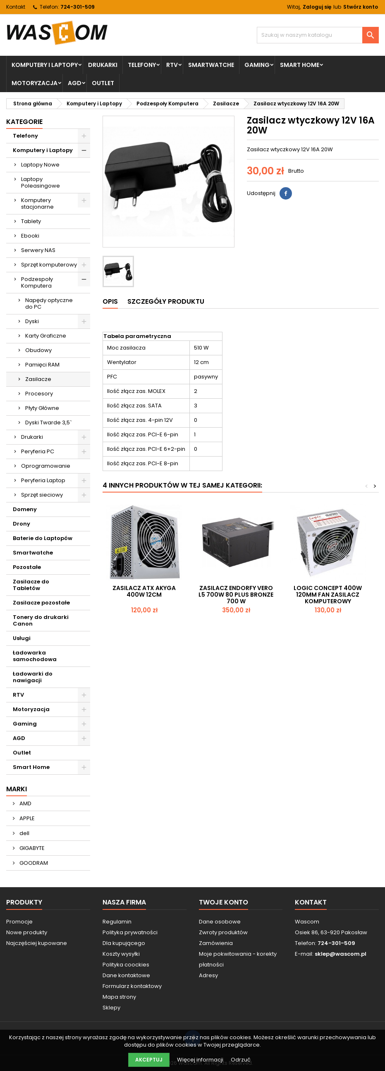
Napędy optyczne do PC (49, 303)
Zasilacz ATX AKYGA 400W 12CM (144, 591)
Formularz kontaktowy (132, 986)
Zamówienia (216, 943)
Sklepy (111, 1007)
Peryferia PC (37, 451)
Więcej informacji (201, 1060)
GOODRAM (33, 863)
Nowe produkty (26, 932)
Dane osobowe (220, 922)
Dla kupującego (124, 943)
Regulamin (117, 922)
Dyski (32, 321)
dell (23, 833)
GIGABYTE (31, 848)
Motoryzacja (34, 83)
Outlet (103, 83)
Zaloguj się (317, 6)
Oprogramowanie (45, 466)
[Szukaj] (318, 35)
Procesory (39, 393)
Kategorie (24, 121)
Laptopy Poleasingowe (40, 182)
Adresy (208, 975)
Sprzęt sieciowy (42, 495)
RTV (172, 65)
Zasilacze (38, 379)
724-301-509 (77, 6)
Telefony (142, 65)
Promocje (19, 922)
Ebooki (30, 236)
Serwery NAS (38, 250)
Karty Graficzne (45, 336)
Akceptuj (149, 1059)
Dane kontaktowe (126, 975)
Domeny (25, 509)
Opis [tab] (110, 301)
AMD (24, 803)
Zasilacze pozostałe (41, 603)
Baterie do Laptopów (42, 538)
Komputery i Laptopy (45, 65)
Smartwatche (211, 65)
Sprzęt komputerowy (49, 265)
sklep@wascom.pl (340, 954)
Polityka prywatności (130, 932)
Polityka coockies (126, 965)
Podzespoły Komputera (37, 282)
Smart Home (299, 65)
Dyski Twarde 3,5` (48, 422)
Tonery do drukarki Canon (41, 620)
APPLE (26, 818)
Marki (16, 789)
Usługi (22, 638)
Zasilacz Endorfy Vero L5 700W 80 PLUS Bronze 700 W (235, 594)
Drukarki (102, 65)
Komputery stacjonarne (37, 203)
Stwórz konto (360, 6)
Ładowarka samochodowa (35, 656)
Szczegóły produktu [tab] (165, 301)
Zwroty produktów (223, 932)
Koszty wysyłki (121, 954)
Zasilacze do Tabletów (31, 585)
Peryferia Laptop (43, 480)
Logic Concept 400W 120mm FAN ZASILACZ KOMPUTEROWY (328, 594)
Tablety (31, 221)
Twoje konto (223, 902)
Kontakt (15, 6)
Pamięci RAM (42, 365)
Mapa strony (119, 997)
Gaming (257, 65)
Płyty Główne (42, 408)
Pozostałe (27, 567)
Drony (21, 524)
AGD (74, 83)
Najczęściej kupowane (36, 943)
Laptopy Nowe (40, 165)
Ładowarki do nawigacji (33, 677)
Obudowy (38, 350)
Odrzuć (241, 1060)
